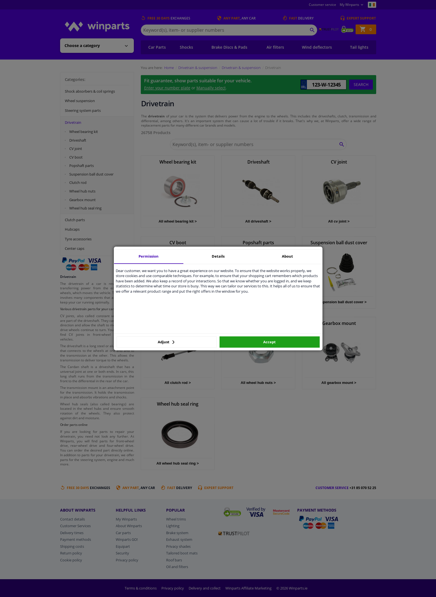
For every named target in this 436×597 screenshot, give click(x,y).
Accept (269, 341)
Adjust (166, 341)
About (287, 256)
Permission (149, 256)
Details (218, 256)
